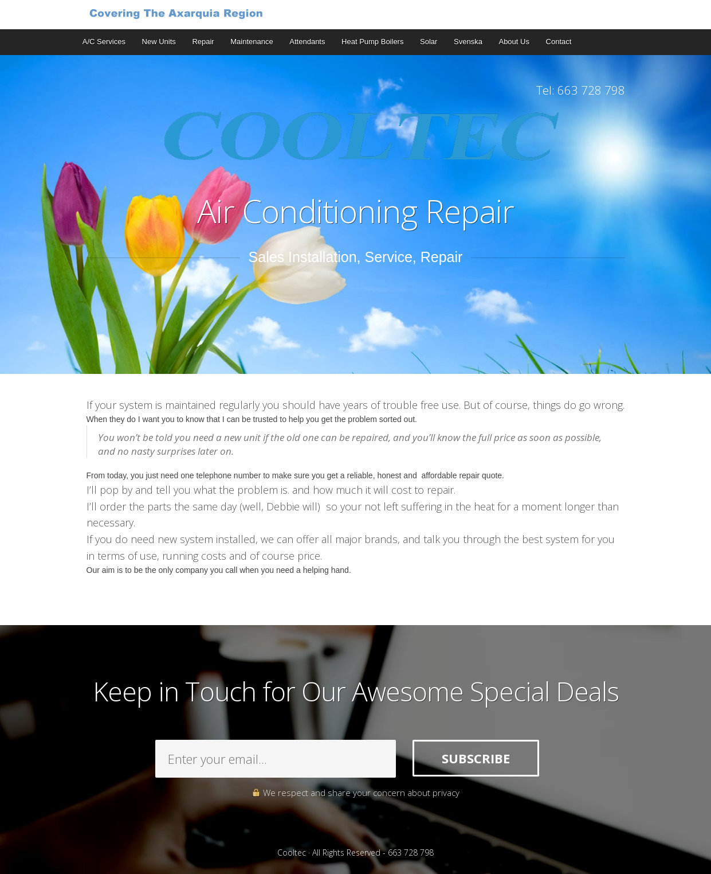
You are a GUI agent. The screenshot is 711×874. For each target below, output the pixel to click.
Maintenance (251, 41)
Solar (428, 41)
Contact (559, 41)
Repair (203, 41)
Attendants (307, 41)
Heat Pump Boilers (372, 41)
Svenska (468, 41)
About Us (513, 41)
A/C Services (104, 41)
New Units (159, 41)
